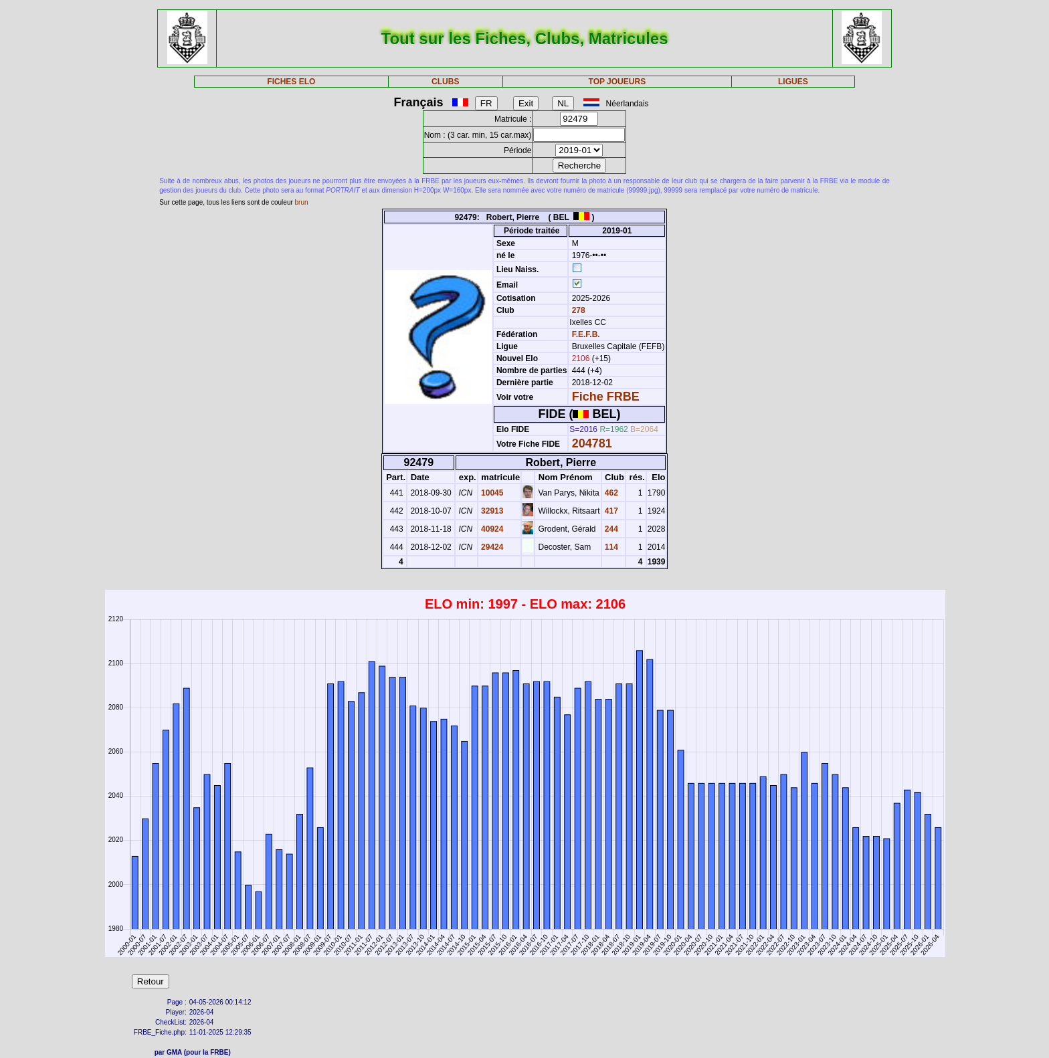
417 (610, 511)
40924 (491, 529)
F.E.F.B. (586, 334)
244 (610, 529)
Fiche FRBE (606, 396)
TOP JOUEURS (617, 81)
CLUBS (445, 81)
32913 (491, 511)
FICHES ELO (291, 81)
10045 (491, 493)
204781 (592, 443)
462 (610, 493)
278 (577, 310)
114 (610, 547)
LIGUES (793, 81)
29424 (491, 547)
